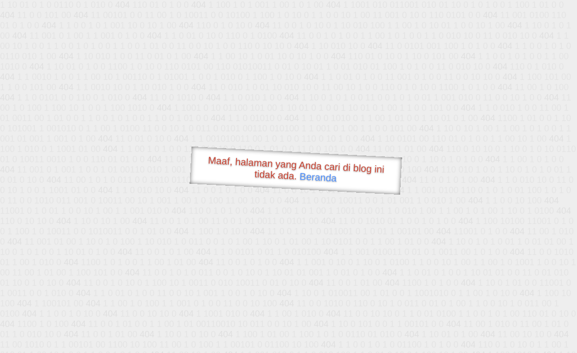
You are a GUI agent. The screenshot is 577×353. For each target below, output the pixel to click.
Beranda (318, 177)
